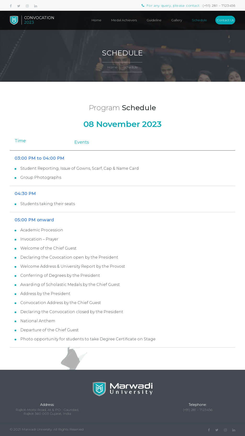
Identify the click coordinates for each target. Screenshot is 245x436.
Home (96, 20)
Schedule (199, 20)
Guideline (154, 20)
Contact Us (225, 20)
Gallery (176, 20)
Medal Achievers (124, 20)
